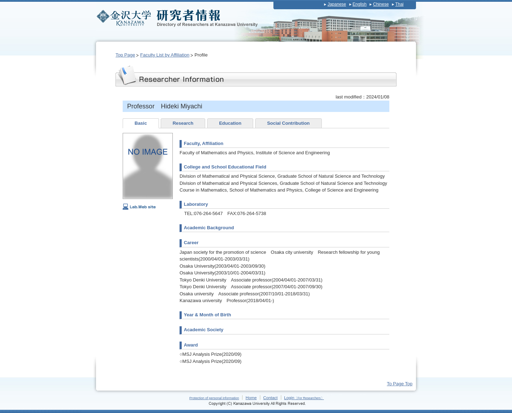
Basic (141, 123)
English (360, 4)
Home (251, 397)
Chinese (381, 4)
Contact (270, 397)
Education (230, 123)
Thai (399, 4)
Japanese (336, 4)
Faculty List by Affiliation (165, 55)
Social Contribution (288, 123)
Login (304, 397)
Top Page (125, 55)
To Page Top (399, 383)
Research (182, 123)
